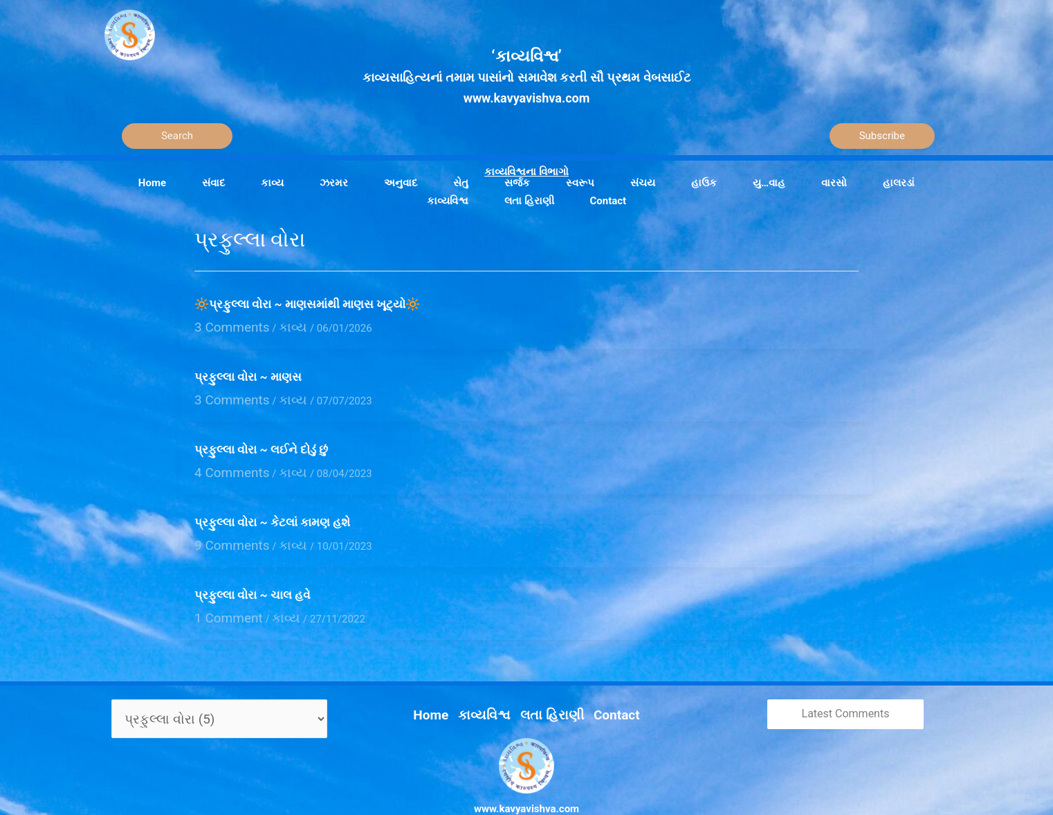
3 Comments (224, 325)
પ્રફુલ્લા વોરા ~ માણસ (248, 373)
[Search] (177, 136)
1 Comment (221, 599)
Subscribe (882, 135)
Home (447, 687)
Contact (601, 687)
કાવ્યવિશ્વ (492, 687)
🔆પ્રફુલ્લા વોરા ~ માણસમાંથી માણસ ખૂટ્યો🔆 (307, 304)
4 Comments (224, 462)
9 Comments (224, 530)
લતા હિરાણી (548, 687)
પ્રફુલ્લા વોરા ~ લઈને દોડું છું (262, 442)
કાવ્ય (274, 325)
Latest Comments (846, 693)
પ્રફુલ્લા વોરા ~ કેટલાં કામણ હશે (272, 510)
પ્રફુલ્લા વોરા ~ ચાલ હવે (252, 579)
